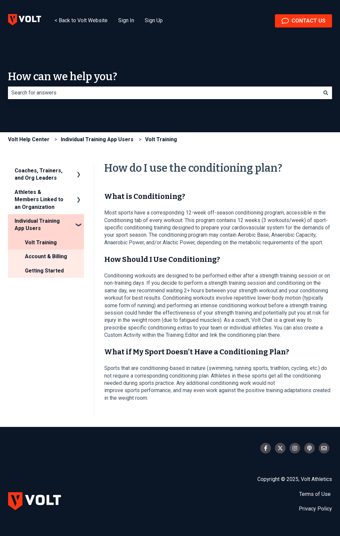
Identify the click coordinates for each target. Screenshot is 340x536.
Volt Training (161, 139)
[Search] (325, 93)
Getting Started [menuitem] (44, 271)
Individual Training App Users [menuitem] (37, 224)
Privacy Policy (315, 509)
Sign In (126, 20)
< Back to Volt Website (81, 20)
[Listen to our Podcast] (309, 448)
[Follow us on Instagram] (295, 448)
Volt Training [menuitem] (41, 242)
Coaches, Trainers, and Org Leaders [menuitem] (38, 174)
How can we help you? (62, 76)
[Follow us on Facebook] (265, 448)
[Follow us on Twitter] (280, 448)
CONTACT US (304, 21)
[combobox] (163, 93)
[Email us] (324, 448)
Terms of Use (315, 494)
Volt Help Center (28, 139)
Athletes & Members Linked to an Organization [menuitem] (39, 199)
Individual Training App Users (97, 139)
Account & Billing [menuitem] (46, 256)
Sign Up (154, 20)
